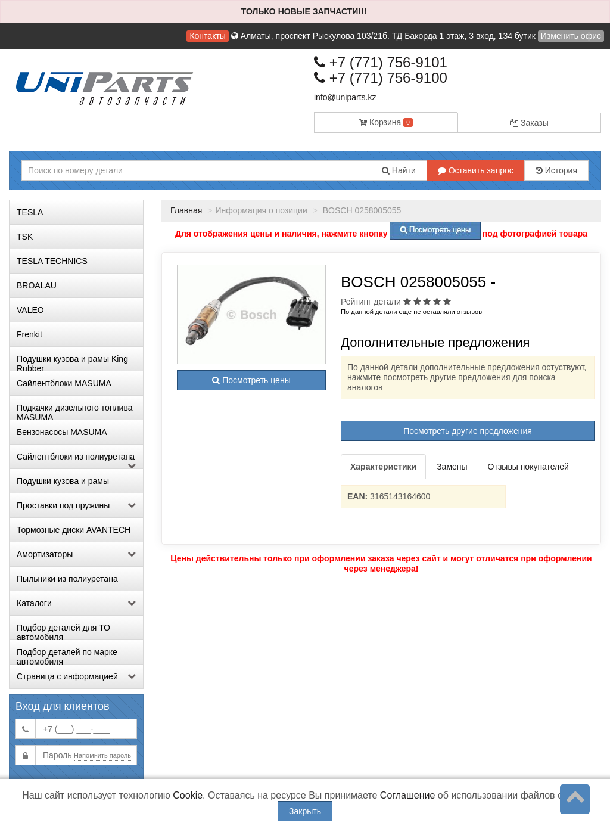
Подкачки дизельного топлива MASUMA (74, 411)
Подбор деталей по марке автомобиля (67, 655)
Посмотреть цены (251, 380)
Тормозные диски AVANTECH (73, 530)
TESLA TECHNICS (52, 261)
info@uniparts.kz (345, 97)
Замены (452, 466)
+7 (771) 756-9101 (380, 62)
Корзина (386, 122)
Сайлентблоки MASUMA (64, 383)
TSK (25, 236)
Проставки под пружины (76, 505)
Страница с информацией (76, 676)
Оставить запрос (475, 170)
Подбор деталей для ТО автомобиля (63, 631)
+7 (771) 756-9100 (380, 78)
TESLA (30, 212)
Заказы (529, 123)
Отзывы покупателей (528, 466)
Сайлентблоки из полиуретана (76, 460)
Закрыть (305, 811)
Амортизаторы (76, 554)
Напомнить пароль (102, 755)
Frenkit (29, 334)
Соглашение (407, 795)
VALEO (30, 310)
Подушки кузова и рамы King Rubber (72, 362)
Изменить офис (571, 36)
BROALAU (37, 285)
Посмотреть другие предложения (467, 431)
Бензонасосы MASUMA (62, 432)
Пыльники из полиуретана (67, 578)
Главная (186, 210)
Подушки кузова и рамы (63, 481)
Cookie (188, 795)
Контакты (207, 36)
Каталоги (76, 603)
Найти (399, 170)
